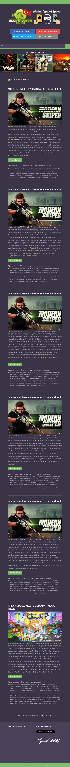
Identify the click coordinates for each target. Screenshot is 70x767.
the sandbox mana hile (31, 699)
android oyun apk (20, 168)
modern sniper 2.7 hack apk (18, 276)
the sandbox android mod (44, 694)
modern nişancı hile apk (47, 170)
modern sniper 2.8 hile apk (45, 172)
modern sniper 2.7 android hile (18, 274)
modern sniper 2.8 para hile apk (30, 173)
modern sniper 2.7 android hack (49, 272)
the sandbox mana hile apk (45, 699)
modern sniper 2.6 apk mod (50, 378)
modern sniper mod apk (19, 177)
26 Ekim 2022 (14, 474)
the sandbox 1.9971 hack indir (46, 686)
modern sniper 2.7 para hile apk (19, 277)
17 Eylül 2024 (14, 266)
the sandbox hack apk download (34, 695)
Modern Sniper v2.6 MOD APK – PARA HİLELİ (34, 293)
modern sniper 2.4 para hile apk (19, 590)
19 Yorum (25, 474)
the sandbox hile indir (38, 697)
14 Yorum (25, 266)
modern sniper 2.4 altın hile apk (31, 584)
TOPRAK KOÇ (27, 2)
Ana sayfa (20, 2)
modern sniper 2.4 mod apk (49, 588)
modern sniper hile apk (43, 279)
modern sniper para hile (33, 177)
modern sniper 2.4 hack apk (18, 588)
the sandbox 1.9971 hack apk (30, 686)
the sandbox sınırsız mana (49, 703)
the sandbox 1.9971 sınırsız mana (44, 692)
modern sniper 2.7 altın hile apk (31, 272)
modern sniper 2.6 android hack (49, 376)
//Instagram (49, 2)
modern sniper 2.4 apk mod (50, 586)
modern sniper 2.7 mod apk (49, 276)
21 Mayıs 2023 (14, 370)
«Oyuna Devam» (15, 160)
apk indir (41, 168)
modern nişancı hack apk (33, 170)
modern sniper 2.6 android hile (18, 378)
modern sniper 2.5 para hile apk (19, 486)
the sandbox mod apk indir (34, 703)
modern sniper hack (42, 175)
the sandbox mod (37, 701)
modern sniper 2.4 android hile (18, 586)
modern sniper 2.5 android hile (18, 482)
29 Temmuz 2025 (15, 165)
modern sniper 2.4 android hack (49, 584)
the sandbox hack (20, 695)
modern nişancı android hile (18, 170)
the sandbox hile (14, 697)
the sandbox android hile (30, 694)
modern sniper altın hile (46, 173)
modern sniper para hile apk (48, 177)
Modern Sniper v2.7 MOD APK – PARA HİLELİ (34, 189)
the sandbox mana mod (25, 701)
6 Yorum (26, 165)
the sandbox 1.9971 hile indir (50, 688)
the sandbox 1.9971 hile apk (34, 688)
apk (37, 168)
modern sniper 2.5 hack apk (18, 484)
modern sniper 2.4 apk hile (35, 586)
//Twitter (42, 2)
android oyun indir (30, 168)
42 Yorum (26, 578)
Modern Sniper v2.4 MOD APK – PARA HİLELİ (34, 501)
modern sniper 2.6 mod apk (49, 380)
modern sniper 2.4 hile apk (33, 588)
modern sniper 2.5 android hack (49, 480)
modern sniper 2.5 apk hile (35, 482)
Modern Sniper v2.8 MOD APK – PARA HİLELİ (34, 89)
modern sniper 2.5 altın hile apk (31, 480)
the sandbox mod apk (49, 701)
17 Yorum (25, 370)
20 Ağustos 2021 (15, 578)
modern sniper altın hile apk (49, 277)
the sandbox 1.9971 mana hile (36, 690)
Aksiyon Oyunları (38, 165)
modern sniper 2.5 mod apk (49, 484)
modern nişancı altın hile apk (52, 168)
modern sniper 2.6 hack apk (18, 380)
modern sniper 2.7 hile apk (33, 276)
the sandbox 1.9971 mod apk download (24, 692)
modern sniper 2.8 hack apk (30, 172)
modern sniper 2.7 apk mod (50, 274)
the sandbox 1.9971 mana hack (19, 690)
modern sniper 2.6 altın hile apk (31, 376)
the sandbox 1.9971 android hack (40, 684)
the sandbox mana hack (51, 697)
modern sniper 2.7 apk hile (35, 274)
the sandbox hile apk (26, 697)
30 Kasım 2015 (14, 682)
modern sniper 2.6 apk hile (35, 378)
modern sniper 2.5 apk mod (50, 482)
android (12, 168)
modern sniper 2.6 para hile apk (19, 382)
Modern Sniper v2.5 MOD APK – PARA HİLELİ (34, 397)
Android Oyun (47, 165)
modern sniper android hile (29, 175)
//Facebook (35, 2)
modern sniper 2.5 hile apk (33, 484)
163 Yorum (26, 682)
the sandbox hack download (51, 695)
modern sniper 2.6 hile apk (33, 380)
